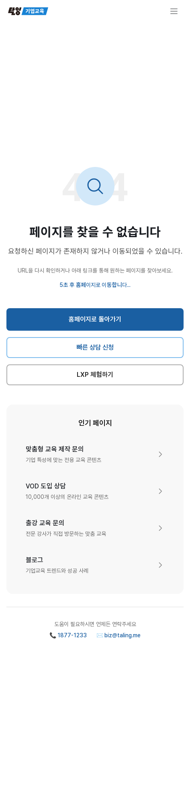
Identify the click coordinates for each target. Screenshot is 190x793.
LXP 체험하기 (95, 374)
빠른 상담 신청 (95, 347)
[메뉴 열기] (174, 11)
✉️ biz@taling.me (118, 635)
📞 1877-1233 (68, 635)
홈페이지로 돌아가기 (95, 319)
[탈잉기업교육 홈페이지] (28, 11)
